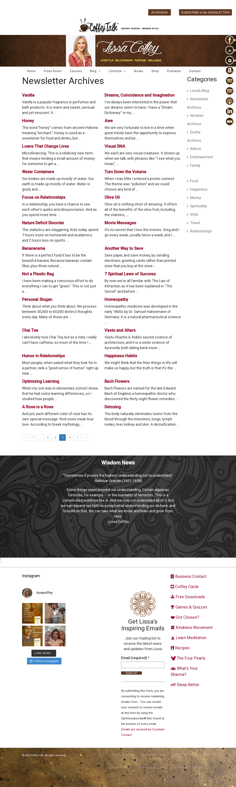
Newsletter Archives (197, 103)
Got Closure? (203, 754)
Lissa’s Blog (199, 90)
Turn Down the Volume (125, 171)
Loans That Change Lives (45, 146)
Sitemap (206, 780)
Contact (195, 71)
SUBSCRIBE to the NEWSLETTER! (205, 12)
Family (195, 165)
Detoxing (113, 406)
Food (194, 181)
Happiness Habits (121, 355)
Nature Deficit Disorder (43, 222)
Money (195, 197)
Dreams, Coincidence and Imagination (140, 95)
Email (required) (135, 658)
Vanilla (28, 95)
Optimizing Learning (40, 381)
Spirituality (198, 206)
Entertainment (201, 157)
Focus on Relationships (43, 197)
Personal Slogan (37, 299)
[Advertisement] (200, 304)
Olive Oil (112, 197)
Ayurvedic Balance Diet (150, 767)
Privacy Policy (202, 767)
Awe (109, 120)
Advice (195, 148)
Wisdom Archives (195, 119)
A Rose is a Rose (37, 406)
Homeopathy (116, 299)
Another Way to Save (124, 248)
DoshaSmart (180, 754)
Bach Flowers (117, 381)
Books (138, 71)
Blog (95, 71)
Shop (155, 71)
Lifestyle (117, 71)
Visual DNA (115, 146)
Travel (195, 223)
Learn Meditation (118, 767)
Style (194, 214)
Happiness (199, 189)
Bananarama (33, 248)
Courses (76, 71)
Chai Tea (30, 330)
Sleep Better (179, 767)
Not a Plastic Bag (38, 273)
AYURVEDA (159, 12)
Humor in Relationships (43, 355)
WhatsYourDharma (153, 754)
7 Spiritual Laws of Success (130, 273)
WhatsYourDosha (124, 754)
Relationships (201, 231)
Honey (28, 120)
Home (31, 71)
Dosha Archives (194, 136)
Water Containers (38, 171)
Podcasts (174, 71)
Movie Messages (120, 222)
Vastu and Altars (120, 330)
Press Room (53, 71)
